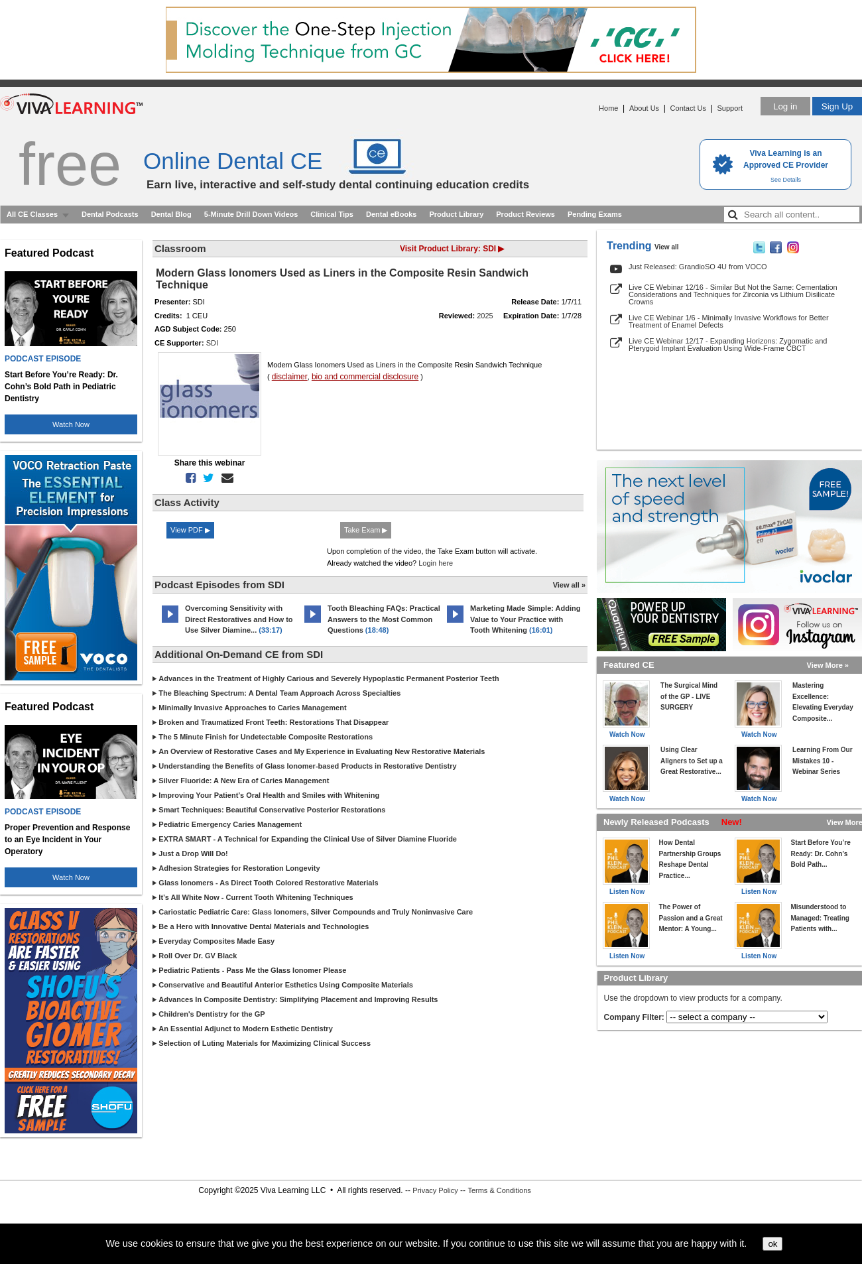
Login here (435, 563)
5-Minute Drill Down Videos (251, 214)
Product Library (456, 214)
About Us (644, 108)
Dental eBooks (391, 214)
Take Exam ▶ (365, 530)
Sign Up (837, 106)
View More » (828, 665)
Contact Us (688, 108)
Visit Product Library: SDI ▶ (452, 248)
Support (730, 108)
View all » (569, 585)
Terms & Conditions (498, 1190)
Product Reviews (525, 214)
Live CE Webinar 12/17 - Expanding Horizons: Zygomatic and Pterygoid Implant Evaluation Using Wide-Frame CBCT (728, 344)
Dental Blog (171, 214)
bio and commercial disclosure (365, 376)
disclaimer (290, 376)
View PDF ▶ (190, 530)
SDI (212, 343)
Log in (785, 106)
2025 (485, 316)
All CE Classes (32, 214)
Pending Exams (595, 214)
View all (666, 247)
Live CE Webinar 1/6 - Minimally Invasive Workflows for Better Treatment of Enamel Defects (729, 321)
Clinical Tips (331, 214)
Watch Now (71, 424)
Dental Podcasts (110, 214)
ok (772, 1244)
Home (608, 108)
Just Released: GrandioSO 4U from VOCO (698, 267)
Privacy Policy (435, 1190)
